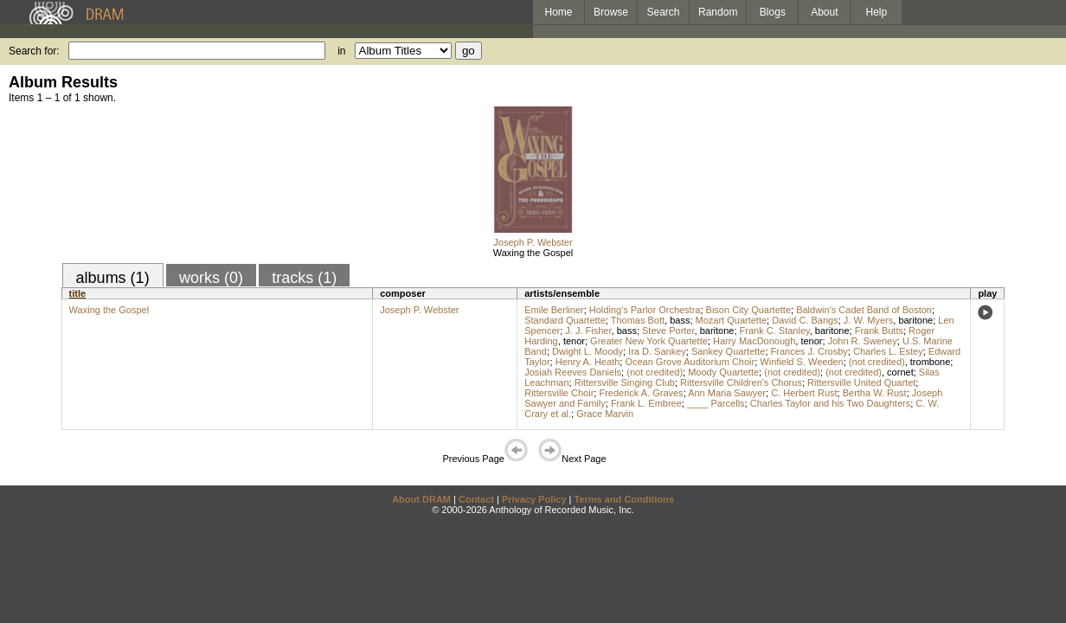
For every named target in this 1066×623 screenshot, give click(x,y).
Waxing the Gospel (533, 252)
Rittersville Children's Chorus (741, 382)
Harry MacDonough (754, 341)
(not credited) (877, 361)
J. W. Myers (868, 320)
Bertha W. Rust (875, 393)
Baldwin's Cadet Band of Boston (864, 310)
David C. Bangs (805, 320)
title (78, 293)
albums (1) (113, 277)
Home (558, 12)
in (341, 51)
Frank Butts (879, 330)
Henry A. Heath (587, 361)
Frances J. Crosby (809, 351)
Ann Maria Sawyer (727, 393)
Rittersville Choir (559, 393)
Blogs (773, 12)
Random (717, 12)
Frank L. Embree (646, 403)
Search (663, 12)
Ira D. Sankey (657, 351)
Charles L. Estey (888, 351)
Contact (476, 499)
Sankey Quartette (728, 351)
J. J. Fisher (588, 330)
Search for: (34, 51)
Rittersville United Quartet (861, 382)
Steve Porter (668, 330)
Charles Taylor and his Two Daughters (830, 403)
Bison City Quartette (748, 310)
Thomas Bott (638, 320)
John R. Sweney (862, 341)
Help (877, 12)
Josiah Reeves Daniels (572, 372)
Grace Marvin (604, 413)
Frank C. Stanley (775, 330)
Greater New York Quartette (649, 341)
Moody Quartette (723, 372)
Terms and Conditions (624, 499)
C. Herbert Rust (804, 393)
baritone (915, 320)
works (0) (211, 277)
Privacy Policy (534, 499)
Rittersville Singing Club (625, 382)
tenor (574, 341)
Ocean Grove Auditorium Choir (690, 361)
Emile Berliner (553, 310)
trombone (930, 361)
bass (680, 320)
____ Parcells (716, 403)
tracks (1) (304, 277)
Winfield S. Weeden (801, 361)
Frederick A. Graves (641, 393)
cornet (900, 372)
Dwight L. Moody (587, 351)
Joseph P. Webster (532, 242)
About (824, 12)
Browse (611, 12)
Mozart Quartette (731, 320)
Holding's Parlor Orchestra (645, 310)
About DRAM (421, 499)
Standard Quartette (565, 320)
